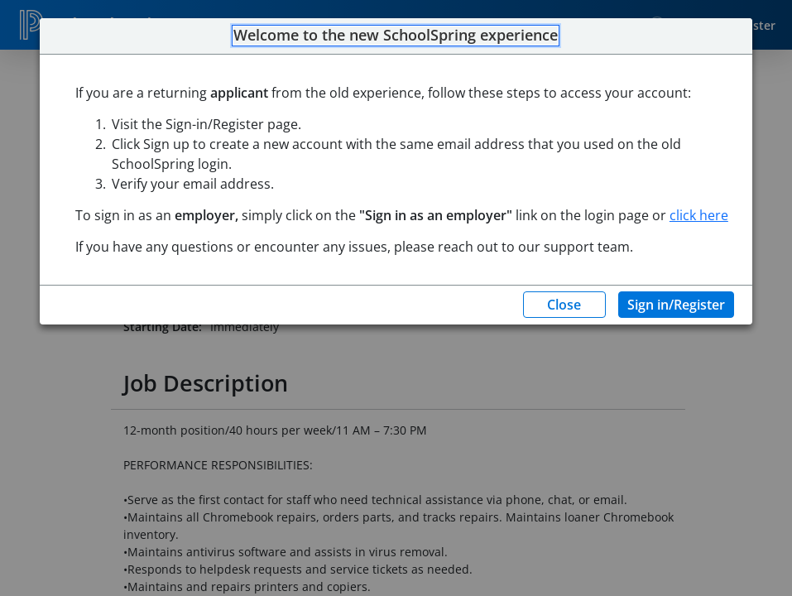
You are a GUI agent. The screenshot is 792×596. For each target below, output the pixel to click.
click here (699, 215)
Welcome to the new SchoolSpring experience (395, 35)
